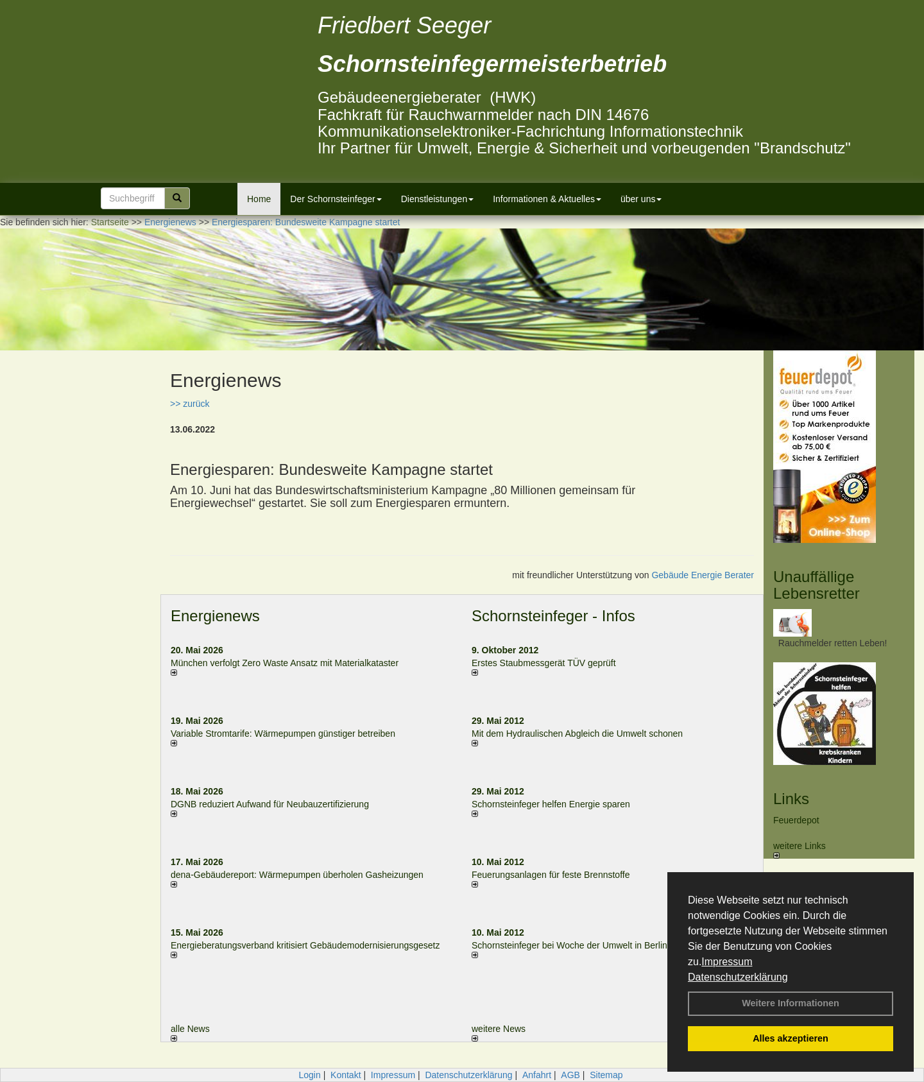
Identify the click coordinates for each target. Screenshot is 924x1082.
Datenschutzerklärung (738, 977)
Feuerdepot (796, 820)
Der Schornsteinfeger (335, 199)
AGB (570, 1075)
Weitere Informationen (790, 1003)
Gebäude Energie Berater (702, 575)
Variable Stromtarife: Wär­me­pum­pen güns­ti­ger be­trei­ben (283, 733)
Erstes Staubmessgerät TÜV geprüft (544, 663)
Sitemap (606, 1075)
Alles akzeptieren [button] (790, 1038)
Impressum (726, 961)
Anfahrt (536, 1075)
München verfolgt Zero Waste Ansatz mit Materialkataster (284, 663)
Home (259, 199)
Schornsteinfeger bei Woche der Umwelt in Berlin (569, 945)
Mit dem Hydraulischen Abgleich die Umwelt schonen (577, 733)
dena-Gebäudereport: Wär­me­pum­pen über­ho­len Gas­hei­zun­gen (297, 875)
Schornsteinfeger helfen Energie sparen (551, 804)
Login (309, 1075)
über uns (641, 199)
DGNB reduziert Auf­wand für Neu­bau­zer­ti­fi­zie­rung (270, 804)
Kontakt (345, 1075)
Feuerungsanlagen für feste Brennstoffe (550, 875)
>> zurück (189, 404)
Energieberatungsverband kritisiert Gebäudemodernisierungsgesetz (305, 945)
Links (791, 798)
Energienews (215, 615)
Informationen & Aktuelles (547, 199)
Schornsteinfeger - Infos (553, 615)
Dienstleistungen (437, 199)
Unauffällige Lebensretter (816, 585)
